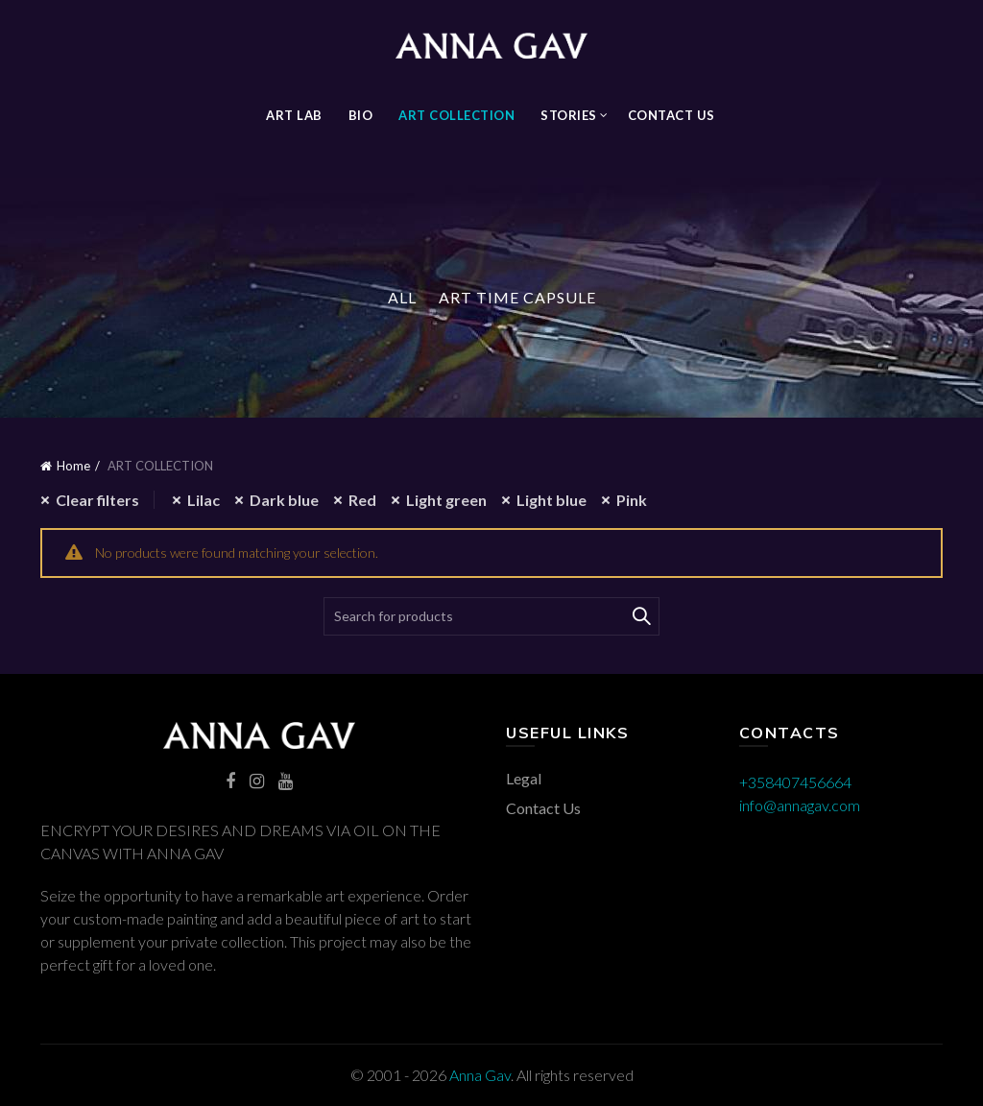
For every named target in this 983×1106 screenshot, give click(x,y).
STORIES (568, 115)
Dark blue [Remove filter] (284, 500)
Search (640, 616)
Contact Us (671, 115)
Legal (523, 778)
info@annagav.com (799, 805)
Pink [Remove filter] (631, 500)
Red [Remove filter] (362, 500)
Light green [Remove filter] (446, 500)
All (402, 297)
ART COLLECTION (456, 115)
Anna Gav (480, 1075)
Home (73, 465)
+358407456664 (795, 782)
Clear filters (97, 500)
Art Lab (294, 115)
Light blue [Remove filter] (551, 500)
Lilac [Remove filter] (203, 500)
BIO (360, 115)
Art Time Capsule (517, 297)
